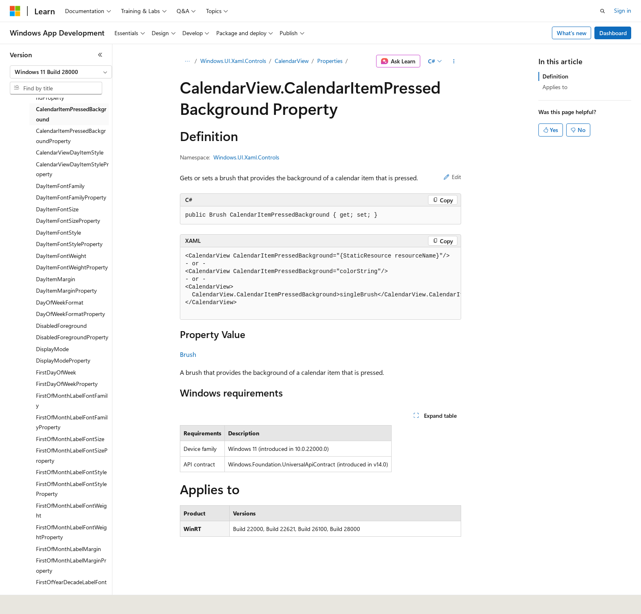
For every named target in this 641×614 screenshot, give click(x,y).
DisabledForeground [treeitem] (61, 325)
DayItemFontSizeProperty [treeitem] (68, 220)
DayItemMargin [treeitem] (55, 279)
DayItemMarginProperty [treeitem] (66, 290)
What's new (572, 33)
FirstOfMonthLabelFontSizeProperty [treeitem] (72, 455)
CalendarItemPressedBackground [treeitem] (71, 114)
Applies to (554, 87)
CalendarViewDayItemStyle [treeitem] (69, 152)
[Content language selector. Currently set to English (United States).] (47, 602)
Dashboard (613, 33)
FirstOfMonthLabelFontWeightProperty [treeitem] (71, 532)
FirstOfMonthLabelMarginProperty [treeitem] (71, 565)
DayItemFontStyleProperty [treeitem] (69, 244)
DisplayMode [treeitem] (52, 349)
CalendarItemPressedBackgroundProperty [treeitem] (71, 136)
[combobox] (61, 71)
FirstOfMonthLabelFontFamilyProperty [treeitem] (72, 422)
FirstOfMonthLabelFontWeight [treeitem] (71, 511)
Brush (188, 354)
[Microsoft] (15, 11)
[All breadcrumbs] (187, 61)
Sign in (622, 10)
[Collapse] (100, 54)
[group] (320, 283)
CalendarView (292, 61)
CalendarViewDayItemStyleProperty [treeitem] (72, 169)
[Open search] (602, 11)
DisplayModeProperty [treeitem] (63, 360)
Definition (555, 76)
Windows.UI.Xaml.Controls (233, 61)
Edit (452, 177)
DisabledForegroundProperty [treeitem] (72, 337)
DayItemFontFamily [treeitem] (60, 186)
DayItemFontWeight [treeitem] (61, 256)
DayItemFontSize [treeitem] (57, 209)
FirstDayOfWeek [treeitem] (56, 372)
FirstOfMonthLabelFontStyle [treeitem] (71, 472)
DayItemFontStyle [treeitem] (58, 232)
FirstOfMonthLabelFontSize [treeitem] (70, 439)
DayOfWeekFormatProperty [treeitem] (70, 314)
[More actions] (454, 61)
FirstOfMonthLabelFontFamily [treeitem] (72, 401)
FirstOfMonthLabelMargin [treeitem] (68, 549)
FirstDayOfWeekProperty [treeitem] (67, 384)
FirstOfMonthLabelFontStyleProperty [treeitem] (71, 489)
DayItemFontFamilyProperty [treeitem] (71, 197)
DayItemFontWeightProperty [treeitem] (72, 267)
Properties (330, 61)
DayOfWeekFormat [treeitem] (59, 302)
